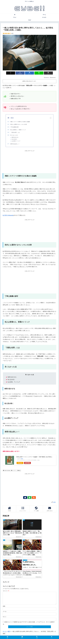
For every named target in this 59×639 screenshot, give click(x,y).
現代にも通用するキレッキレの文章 (18, 124)
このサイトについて (19, 634)
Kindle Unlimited (6, 470)
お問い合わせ (27, 634)
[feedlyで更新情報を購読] (29, 497)
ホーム (4, 611)
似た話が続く (14, 139)
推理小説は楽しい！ (15, 143)
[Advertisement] (29, 161)
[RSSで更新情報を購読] (32, 497)
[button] (47, 73)
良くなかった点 (14, 135)
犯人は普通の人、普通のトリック (18, 129)
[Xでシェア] (11, 73)
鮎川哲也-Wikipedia (8, 215)
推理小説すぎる (15, 137)
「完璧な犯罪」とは (15, 132)
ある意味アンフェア (16, 141)
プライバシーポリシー (36, 634)
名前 (4, 586)
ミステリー (14, 470)
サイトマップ (46, 634)
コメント (6, 568)
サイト (4, 597)
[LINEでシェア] (38, 73)
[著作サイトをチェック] (26, 497)
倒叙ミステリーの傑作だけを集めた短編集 (20, 121)
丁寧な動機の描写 (14, 127)
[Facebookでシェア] (20, 73)
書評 (19, 470)
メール (4, 591)
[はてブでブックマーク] (29, 73)
